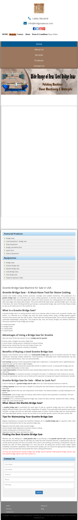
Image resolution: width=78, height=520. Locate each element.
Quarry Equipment (11, 253)
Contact (20, 34)
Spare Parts (9, 250)
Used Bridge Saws (11, 272)
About (27, 34)
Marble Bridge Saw (11, 269)
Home (39, 44)
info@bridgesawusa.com (40, 23)
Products (39, 60)
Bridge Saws (9, 238)
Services (39, 55)
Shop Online (53, 34)
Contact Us (39, 65)
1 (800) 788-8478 (40, 18)
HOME (5, 34)
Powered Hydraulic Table (13, 278)
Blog (42, 509)
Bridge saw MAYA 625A (13, 247)
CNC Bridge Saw (10, 275)
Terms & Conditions (40, 34)
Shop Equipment (11, 244)
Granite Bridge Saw (11, 266)
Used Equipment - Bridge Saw (15, 241)
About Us (39, 49)
